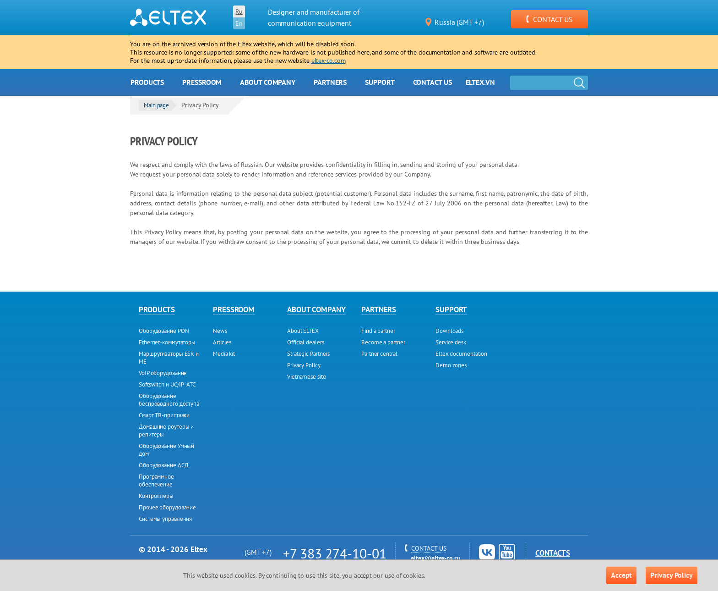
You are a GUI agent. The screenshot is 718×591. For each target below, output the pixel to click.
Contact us (432, 82)
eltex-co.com (328, 60)
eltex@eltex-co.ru (435, 558)
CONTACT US (549, 19)
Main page (156, 105)
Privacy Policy (671, 575)
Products (147, 82)
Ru (239, 11)
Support (379, 82)
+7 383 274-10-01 (334, 553)
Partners (330, 82)
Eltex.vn (480, 82)
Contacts (552, 553)
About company (267, 82)
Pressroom (202, 82)
